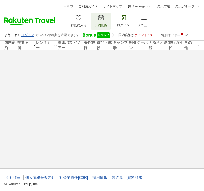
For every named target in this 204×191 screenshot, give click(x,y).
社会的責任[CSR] (74, 177)
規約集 (117, 177)
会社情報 (13, 177)
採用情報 (99, 177)
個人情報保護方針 (40, 177)
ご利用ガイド (88, 6)
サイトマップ (112, 6)
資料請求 (135, 177)
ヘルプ (68, 6)
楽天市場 (163, 6)
